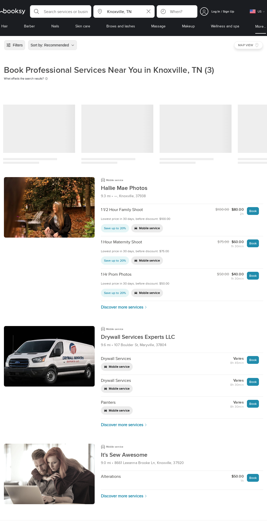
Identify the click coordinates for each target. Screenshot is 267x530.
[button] (60, 11)
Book (253, 211)
